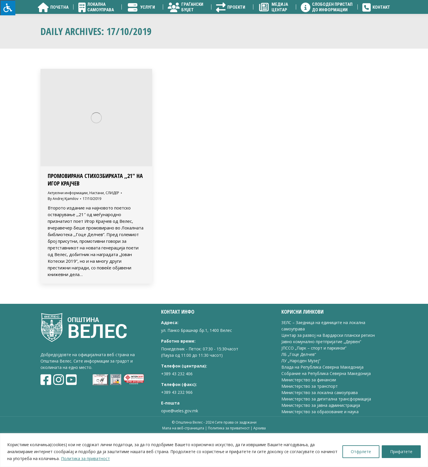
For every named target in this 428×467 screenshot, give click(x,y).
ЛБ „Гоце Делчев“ (298, 387)
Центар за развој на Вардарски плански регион (328, 368)
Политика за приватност (85, 458)
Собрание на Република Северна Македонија (326, 406)
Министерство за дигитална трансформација (326, 432)
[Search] (359, 20)
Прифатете (401, 451)
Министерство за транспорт (310, 419)
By (63, 231)
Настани (96, 225)
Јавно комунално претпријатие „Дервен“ (321, 374)
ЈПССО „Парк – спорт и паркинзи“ (313, 381)
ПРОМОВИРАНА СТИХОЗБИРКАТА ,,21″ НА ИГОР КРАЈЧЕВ (95, 212)
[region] (214, 450)
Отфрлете (361, 451)
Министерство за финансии (308, 412)
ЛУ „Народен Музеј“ (300, 393)
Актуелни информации (68, 225)
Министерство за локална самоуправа (319, 425)
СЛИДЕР (112, 225)
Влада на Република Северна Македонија (322, 400)
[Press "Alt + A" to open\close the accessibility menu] (7, 7)
